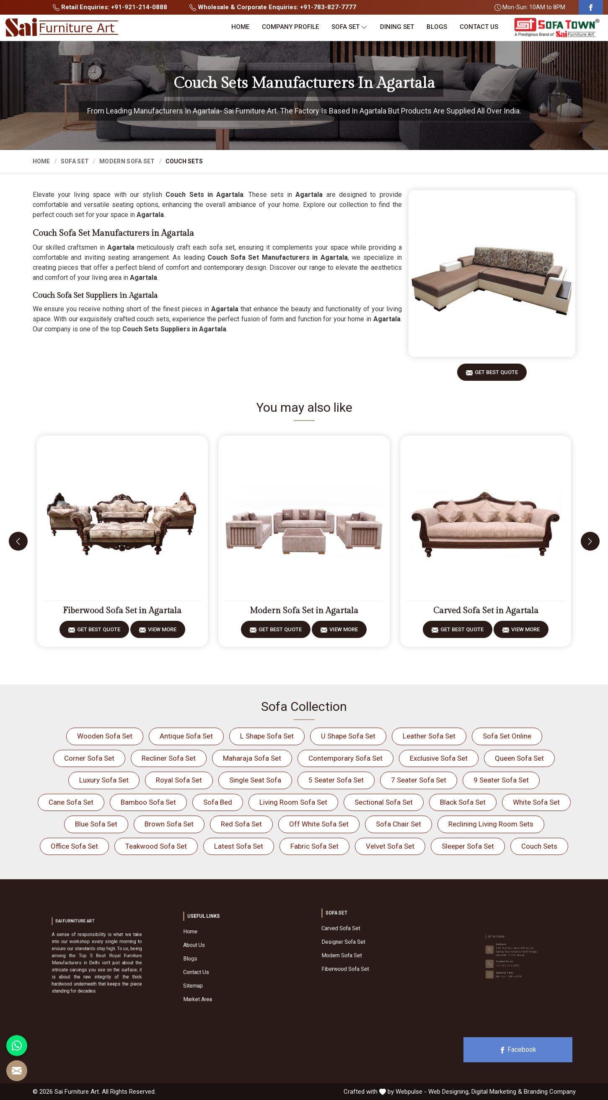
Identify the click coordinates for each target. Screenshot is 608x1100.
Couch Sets (539, 846)
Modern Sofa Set (127, 161)
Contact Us (479, 27)
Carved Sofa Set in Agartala (485, 611)
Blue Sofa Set (96, 824)
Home (240, 27)
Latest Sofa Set (238, 846)
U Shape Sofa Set (348, 736)
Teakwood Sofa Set (156, 846)
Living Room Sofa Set (293, 802)
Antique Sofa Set (186, 736)
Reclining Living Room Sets (490, 824)
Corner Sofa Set (89, 758)
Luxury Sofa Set (104, 780)
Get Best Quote (496, 375)
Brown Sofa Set (169, 824)
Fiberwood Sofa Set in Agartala (122, 611)
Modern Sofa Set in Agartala (304, 611)
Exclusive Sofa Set (439, 758)
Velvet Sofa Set (390, 846)
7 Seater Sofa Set (418, 780)
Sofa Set (349, 27)
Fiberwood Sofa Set (362, 953)
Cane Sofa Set (71, 802)
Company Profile (290, 27)
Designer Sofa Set (361, 943)
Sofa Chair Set (398, 824)
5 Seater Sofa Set (336, 780)
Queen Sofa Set (519, 758)
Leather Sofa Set (429, 736)
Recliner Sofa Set (169, 758)
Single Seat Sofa (255, 780)
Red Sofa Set (241, 824)
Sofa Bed (217, 802)
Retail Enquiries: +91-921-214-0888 (110, 7)
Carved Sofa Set (360, 938)
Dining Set (397, 27)
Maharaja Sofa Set (252, 758)
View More (162, 632)
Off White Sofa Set (319, 824)
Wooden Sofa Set (104, 736)
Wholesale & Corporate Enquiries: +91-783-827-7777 (272, 7)
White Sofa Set (536, 802)
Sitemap (219, 970)
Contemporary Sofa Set (345, 758)
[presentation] (18, 541)
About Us (219, 954)
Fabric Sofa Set (314, 846)
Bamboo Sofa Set (148, 802)
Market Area (220, 975)
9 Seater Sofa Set (501, 780)
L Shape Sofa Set (267, 736)
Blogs (437, 27)
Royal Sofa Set (179, 780)
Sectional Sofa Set (383, 802)
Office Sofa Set (74, 846)
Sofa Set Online (507, 736)
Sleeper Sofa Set (468, 846)
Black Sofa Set (463, 802)
